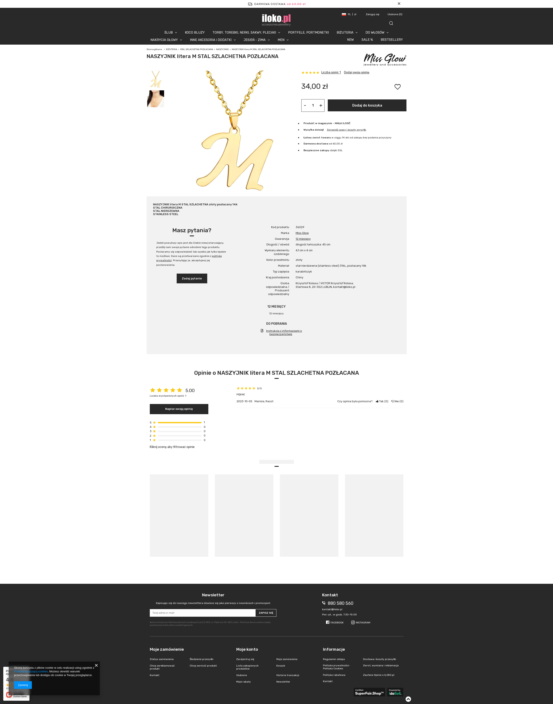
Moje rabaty (243, 681)
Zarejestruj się (245, 659)
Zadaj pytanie (192, 278)
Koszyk (280, 665)
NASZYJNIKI (222, 49)
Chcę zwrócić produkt (203, 665)
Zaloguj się (373, 14)
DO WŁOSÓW (374, 32)
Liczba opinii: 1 (331, 72)
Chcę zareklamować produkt (162, 667)
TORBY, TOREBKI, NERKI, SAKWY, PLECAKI (244, 32)
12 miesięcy (303, 238)
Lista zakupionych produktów (247, 667)
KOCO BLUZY (195, 32)
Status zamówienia (162, 659)
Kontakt (154, 675)
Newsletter (213, 598)
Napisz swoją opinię (179, 408)
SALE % (367, 40)
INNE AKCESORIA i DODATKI (211, 40)
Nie (397, 401)
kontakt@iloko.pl (332, 609)
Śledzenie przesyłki (201, 659)
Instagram (363, 622)
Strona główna (154, 49)
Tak (382, 401)
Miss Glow (302, 233)
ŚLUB (168, 32)
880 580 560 (340, 603)
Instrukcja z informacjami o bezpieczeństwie (284, 332)
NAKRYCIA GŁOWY (164, 40)
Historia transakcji (287, 675)
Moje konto (247, 649)
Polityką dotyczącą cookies (31, 671)
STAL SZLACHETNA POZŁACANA (196, 49)
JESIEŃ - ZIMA (255, 40)
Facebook (337, 622)
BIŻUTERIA (345, 32)
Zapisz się (266, 612)
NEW (350, 40)
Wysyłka (308, 129)
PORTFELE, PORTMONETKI (308, 32)
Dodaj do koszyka (367, 105)
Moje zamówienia (286, 659)
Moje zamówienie (167, 649)
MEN (281, 40)
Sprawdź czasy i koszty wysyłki (346, 129)
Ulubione (395, 14)
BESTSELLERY (392, 40)
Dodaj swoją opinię (356, 72)
